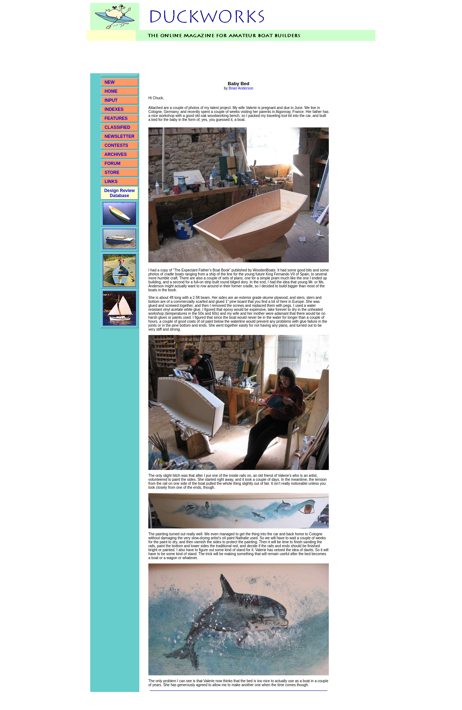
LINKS (110, 181)
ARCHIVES (115, 154)
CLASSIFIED (117, 127)
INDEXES (114, 109)
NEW (110, 82)
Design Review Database (119, 193)
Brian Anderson (240, 88)
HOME (111, 91)
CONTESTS (116, 145)
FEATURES (116, 118)
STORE (112, 172)
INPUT (111, 100)
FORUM (113, 163)
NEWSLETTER (120, 136)
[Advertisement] (221, 57)
